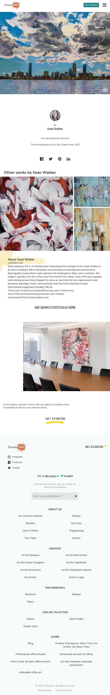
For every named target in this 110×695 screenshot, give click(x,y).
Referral (76, 594)
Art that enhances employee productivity (76, 663)
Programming (76, 530)
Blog (30, 643)
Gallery (30, 619)
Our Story (76, 523)
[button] (104, 5)
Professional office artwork (30, 654)
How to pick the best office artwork (30, 661)
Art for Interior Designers (30, 562)
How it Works (30, 530)
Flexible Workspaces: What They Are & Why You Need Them (76, 645)
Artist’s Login (76, 577)
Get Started (91, 5)
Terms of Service (63, 690)
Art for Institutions (30, 570)
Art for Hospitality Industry (76, 570)
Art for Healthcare (76, 562)
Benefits (30, 523)
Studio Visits (30, 626)
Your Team (30, 538)
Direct (30, 601)
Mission (76, 516)
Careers (76, 538)
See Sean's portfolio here (55, 307)
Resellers (30, 594)
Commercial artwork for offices (76, 654)
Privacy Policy (44, 690)
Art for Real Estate (76, 555)
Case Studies (76, 619)
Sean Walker (55, 128)
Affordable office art (30, 672)
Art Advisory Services (30, 516)
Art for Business (30, 555)
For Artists (30, 577)
